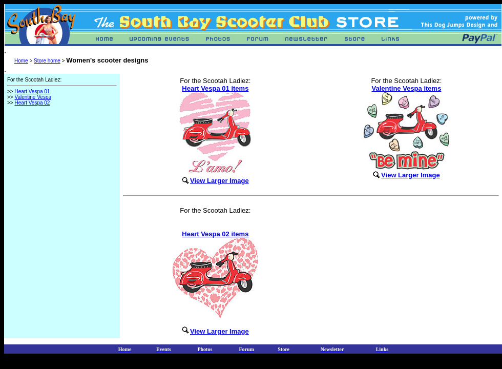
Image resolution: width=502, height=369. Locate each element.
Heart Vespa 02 (32, 103)
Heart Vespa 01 (32, 91)
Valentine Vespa (32, 97)
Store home (47, 61)
